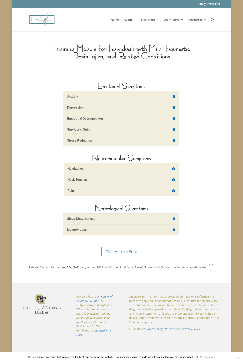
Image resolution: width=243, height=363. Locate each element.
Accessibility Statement (162, 329)
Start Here (148, 19)
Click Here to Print (121, 251)
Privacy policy (207, 357)
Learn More (172, 19)
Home (115, 19)
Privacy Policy (191, 329)
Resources (195, 19)
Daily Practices (209, 4)
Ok (197, 357)
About (128, 19)
